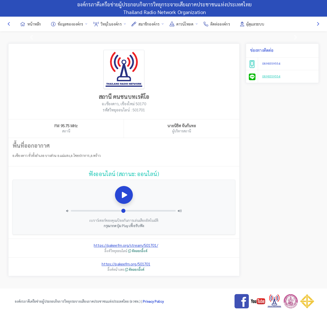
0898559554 (271, 63)
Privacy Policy (153, 301)
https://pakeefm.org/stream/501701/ (126, 245)
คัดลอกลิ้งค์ (137, 251)
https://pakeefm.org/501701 (126, 263)
